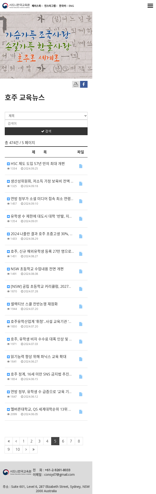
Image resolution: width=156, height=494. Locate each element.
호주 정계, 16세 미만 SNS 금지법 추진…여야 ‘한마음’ (49, 374)
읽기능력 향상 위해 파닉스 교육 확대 (36, 356)
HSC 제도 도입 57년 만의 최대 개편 (36, 163)
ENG (71, 6)
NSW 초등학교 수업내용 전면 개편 (35, 268)
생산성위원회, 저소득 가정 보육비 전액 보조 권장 (46, 181)
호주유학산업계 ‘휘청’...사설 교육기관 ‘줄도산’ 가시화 (49, 321)
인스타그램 (50, 6)
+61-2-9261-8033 (57, 462)
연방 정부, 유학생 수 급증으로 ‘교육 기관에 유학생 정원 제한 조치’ (59, 391)
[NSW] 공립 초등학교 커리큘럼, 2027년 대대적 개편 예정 (52, 286)
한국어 (63, 6)
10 (113, 441)
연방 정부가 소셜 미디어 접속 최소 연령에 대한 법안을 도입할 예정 (59, 198)
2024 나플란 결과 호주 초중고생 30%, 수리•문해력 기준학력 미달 (58, 233)
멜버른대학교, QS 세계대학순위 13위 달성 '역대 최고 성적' (53, 409)
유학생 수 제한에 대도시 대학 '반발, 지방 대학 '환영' (48, 216)
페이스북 (37, 6)
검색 (78, 131)
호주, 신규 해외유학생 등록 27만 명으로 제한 (43, 251)
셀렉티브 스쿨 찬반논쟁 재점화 (32, 303)
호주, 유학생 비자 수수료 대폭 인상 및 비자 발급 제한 (49, 339)
